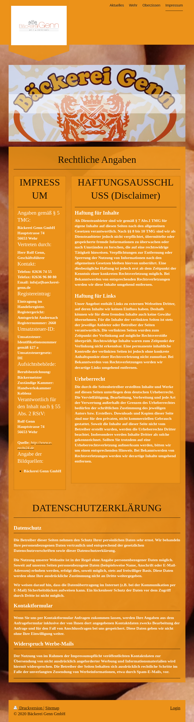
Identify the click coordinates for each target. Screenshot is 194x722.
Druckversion (28, 708)
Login (175, 708)
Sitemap (52, 708)
